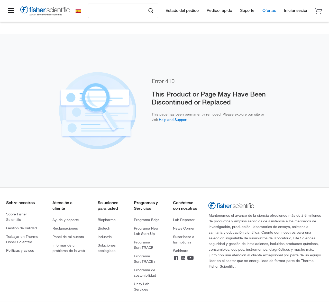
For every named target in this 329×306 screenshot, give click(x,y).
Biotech (104, 228)
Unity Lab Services (141, 286)
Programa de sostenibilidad (145, 272)
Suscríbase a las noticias (183, 239)
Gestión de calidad (21, 228)
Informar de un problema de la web (68, 248)
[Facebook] (176, 259)
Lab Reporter (184, 219)
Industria (105, 236)
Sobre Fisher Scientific (16, 217)
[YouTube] (190, 259)
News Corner (184, 228)
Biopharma (107, 219)
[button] (10, 11)
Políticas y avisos (20, 250)
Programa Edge (147, 219)
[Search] (151, 10)
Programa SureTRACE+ (145, 259)
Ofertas (269, 10)
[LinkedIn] (183, 259)
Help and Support (173, 119)
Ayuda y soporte (65, 219)
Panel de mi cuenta (68, 236)
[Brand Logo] (45, 12)
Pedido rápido (219, 10)
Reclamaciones (65, 228)
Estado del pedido (182, 10)
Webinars (180, 250)
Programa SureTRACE (143, 245)
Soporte (247, 10)
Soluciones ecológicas (107, 248)
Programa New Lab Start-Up (146, 231)
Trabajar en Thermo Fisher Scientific (22, 239)
